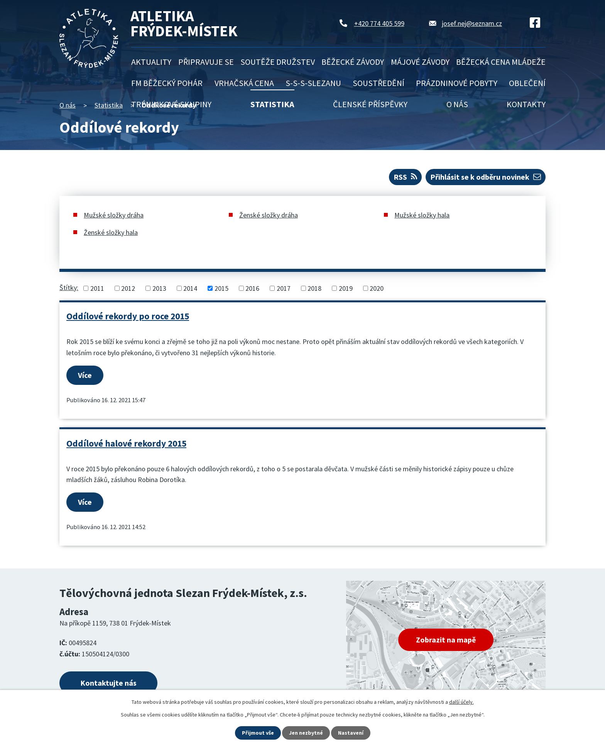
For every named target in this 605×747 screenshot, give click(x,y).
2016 (252, 288)
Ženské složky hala (111, 232)
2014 (190, 288)
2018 (314, 288)
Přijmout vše (258, 732)
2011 (97, 288)
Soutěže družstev (277, 61)
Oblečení (527, 83)
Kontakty (526, 104)
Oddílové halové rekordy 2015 (126, 443)
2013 (159, 288)
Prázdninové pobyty (456, 83)
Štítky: (68, 287)
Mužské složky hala (422, 215)
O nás (457, 104)
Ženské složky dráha (268, 215)
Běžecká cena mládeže (501, 61)
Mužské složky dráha (114, 215)
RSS (405, 177)
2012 (128, 288)
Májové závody (420, 61)
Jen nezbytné (306, 732)
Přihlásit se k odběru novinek (485, 177)
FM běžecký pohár (167, 83)
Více (85, 375)
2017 (284, 288)
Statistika (272, 104)
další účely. (461, 701)
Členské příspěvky (370, 104)
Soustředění (378, 83)
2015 (221, 288)
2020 (377, 288)
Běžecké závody (352, 61)
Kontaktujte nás (108, 683)
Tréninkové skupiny (171, 104)
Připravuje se (206, 61)
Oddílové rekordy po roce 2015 (127, 316)
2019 (346, 288)
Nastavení (350, 732)
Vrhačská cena (244, 83)
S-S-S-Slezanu (313, 83)
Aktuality (151, 61)
